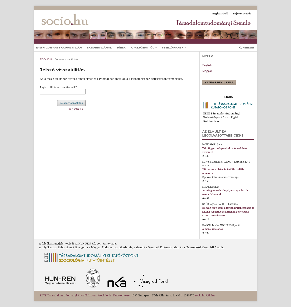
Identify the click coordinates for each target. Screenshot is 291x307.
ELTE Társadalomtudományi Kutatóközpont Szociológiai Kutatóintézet (85, 295)
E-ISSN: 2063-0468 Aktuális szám (59, 47)
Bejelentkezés (242, 13)
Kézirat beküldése (219, 82)
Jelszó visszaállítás (71, 103)
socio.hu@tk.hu (205, 295)
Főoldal (46, 59)
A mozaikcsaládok (212, 229)
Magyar (207, 71)
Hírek (121, 47)
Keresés (247, 47)
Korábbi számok (99, 47)
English (207, 65)
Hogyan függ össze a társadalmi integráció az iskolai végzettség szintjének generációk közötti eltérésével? (228, 211)
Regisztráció (220, 13)
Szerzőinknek (173, 47)
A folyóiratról (143, 47)
